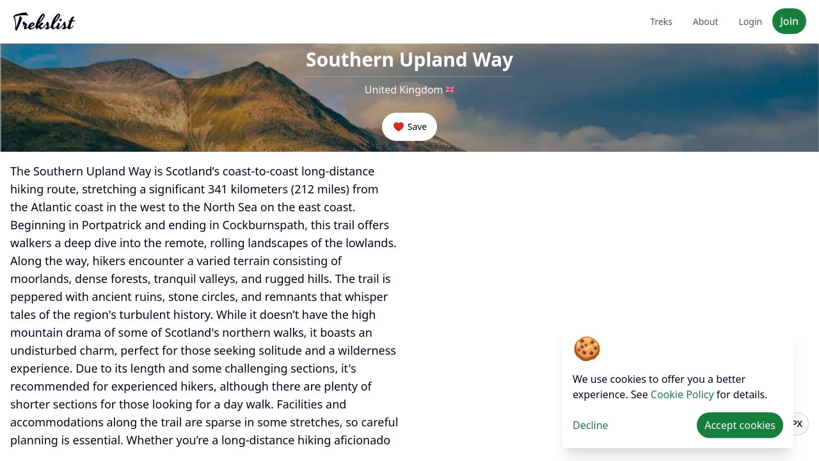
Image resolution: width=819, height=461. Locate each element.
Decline (590, 425)
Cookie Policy (682, 394)
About (706, 21)
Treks (661, 21)
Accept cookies (739, 425)
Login (751, 21)
